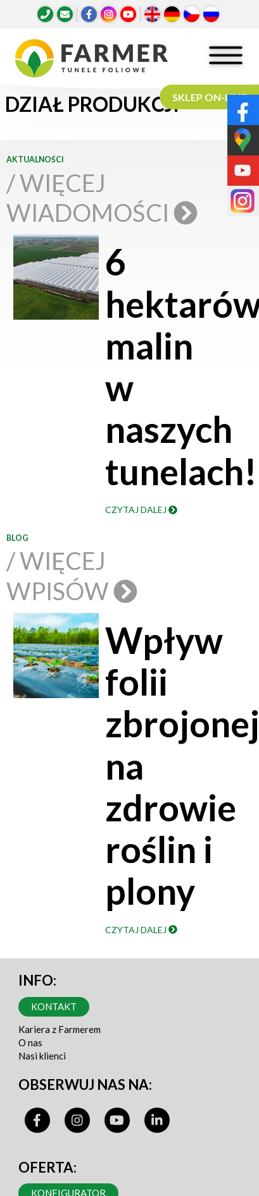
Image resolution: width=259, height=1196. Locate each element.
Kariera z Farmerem (59, 1029)
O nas (30, 1042)
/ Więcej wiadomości (101, 198)
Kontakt (54, 1006)
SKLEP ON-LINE (209, 97)
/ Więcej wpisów (71, 576)
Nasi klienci (42, 1055)
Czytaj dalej (141, 510)
